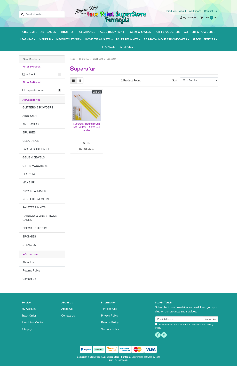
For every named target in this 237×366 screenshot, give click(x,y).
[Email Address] (179, 319)
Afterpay (27, 329)
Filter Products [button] (31, 59)
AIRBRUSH (29, 115)
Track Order (29, 315)
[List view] (80, 80)
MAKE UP (28, 182)
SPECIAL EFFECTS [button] (203, 39)
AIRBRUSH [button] (28, 31)
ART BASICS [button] (48, 31)
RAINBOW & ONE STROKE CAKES (39, 217)
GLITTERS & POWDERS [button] (198, 31)
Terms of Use (109, 308)
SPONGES (29, 236)
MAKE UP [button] (45, 39)
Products (172, 11)
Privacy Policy (109, 315)
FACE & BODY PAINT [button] (111, 31)
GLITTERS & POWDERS (37, 107)
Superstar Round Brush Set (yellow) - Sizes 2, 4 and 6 (86, 127)
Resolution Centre (32, 322)
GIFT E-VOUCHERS (168, 31)
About (182, 11)
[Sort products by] (199, 80)
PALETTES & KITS (34, 207)
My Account (29, 308)
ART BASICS (30, 124)
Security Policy (110, 329)
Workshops (195, 11)
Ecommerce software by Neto (146, 357)
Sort (174, 80)
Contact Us (210, 11)
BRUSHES (29, 132)
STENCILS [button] (126, 46)
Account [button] (188, 17)
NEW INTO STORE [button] (68, 39)
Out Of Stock (86, 148)
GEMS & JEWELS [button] (140, 31)
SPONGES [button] (108, 46)
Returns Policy (31, 270)
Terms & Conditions (191, 324)
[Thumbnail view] (73, 80)
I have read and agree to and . (184, 326)
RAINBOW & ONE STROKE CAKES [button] (165, 39)
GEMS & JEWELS (33, 157)
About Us (28, 262)
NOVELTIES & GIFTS (35, 199)
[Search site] (22, 14)
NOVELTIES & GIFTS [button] (97, 39)
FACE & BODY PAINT (35, 149)
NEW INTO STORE (34, 190)
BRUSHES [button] (67, 31)
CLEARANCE (87, 31)
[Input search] (45, 14)
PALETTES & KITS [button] (127, 39)
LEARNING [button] (26, 39)
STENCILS (29, 244)
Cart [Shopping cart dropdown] (207, 18)
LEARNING (29, 174)
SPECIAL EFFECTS (34, 228)
